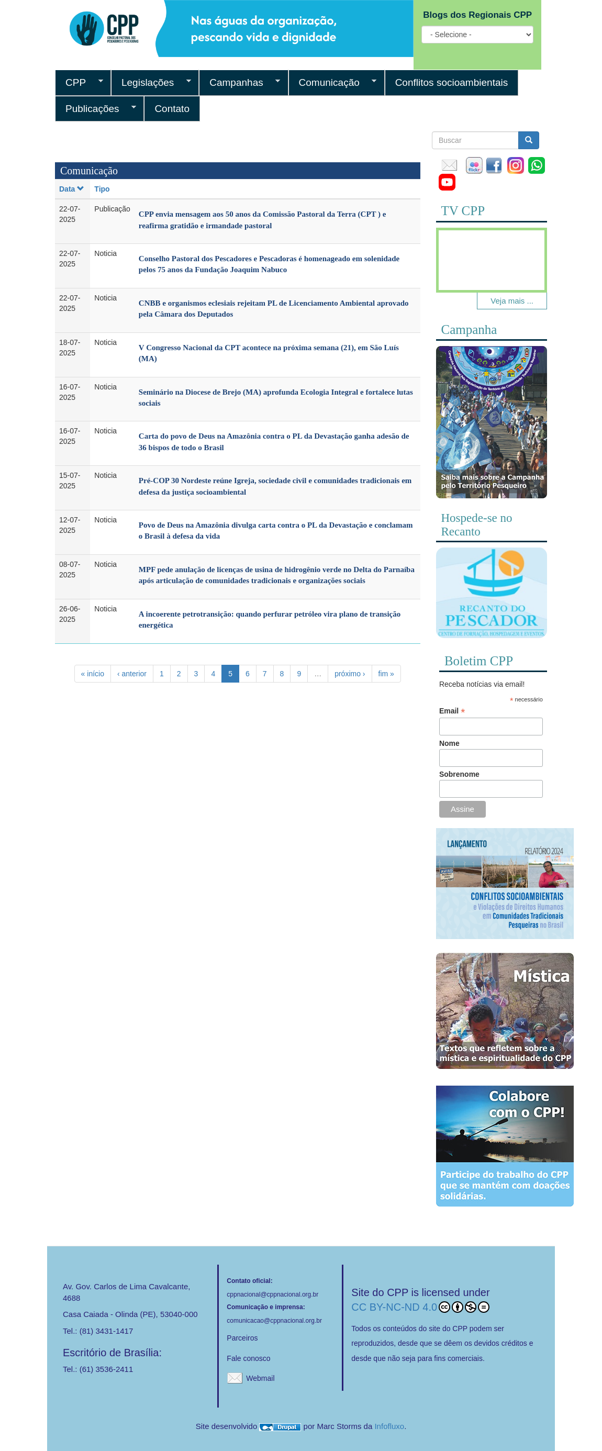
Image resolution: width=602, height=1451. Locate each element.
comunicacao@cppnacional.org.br (274, 1320)
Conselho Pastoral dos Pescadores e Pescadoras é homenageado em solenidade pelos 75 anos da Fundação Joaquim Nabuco (269, 264)
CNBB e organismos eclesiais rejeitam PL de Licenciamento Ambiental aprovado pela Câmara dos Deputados (274, 308)
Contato (171, 108)
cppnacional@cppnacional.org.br (272, 1294)
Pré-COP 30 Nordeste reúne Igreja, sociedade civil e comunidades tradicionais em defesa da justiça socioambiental (275, 486)
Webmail (260, 1378)
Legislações (151, 82)
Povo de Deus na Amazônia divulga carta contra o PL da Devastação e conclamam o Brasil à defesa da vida (276, 530)
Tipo (101, 189)
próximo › (350, 673)
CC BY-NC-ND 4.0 (420, 1307)
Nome (449, 743)
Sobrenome (459, 774)
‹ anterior (132, 673)
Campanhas (239, 82)
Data (71, 189)
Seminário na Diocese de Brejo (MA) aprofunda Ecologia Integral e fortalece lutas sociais (276, 397)
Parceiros (242, 1338)
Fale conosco (248, 1358)
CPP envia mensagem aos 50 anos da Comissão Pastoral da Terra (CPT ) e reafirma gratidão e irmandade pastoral (262, 219)
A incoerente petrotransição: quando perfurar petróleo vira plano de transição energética (269, 619)
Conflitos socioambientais (451, 82)
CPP (79, 82)
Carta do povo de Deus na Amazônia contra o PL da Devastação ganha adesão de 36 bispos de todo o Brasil (274, 441)
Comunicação (332, 82)
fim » (386, 673)
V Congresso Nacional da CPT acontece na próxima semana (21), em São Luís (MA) (269, 353)
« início (92, 673)
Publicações (95, 109)
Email (452, 711)
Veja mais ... (511, 300)
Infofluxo (389, 1426)
